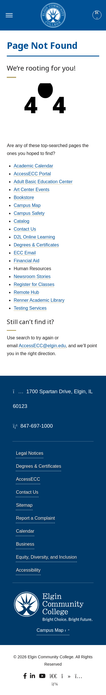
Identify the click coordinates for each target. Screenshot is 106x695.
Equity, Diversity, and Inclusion (46, 557)
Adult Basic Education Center (43, 181)
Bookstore (24, 197)
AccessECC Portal (32, 173)
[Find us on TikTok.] (66, 677)
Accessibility (28, 570)
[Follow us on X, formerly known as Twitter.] (54, 677)
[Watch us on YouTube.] (42, 677)
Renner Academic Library (39, 300)
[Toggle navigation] (8, 15)
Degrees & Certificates (36, 244)
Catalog (21, 221)
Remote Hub (26, 292)
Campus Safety (29, 213)
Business (25, 544)
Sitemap (24, 505)
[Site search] (96, 14)
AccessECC (28, 479)
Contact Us (25, 229)
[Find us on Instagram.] (78, 677)
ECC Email (25, 252)
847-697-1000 (33, 426)
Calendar (25, 531)
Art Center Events (31, 189)
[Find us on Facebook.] (25, 677)
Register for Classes (34, 284)
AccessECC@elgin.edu (42, 345)
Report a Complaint (35, 518)
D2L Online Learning (34, 237)
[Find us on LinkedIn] (33, 677)
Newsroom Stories (32, 276)
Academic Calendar (33, 165)
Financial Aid (26, 260)
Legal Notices (29, 453)
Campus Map (27, 205)
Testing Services (30, 308)
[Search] (96, 15)
